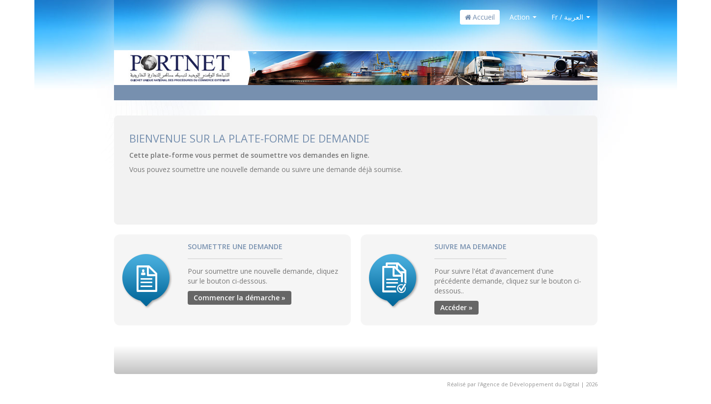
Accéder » (456, 307)
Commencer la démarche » (239, 297)
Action (523, 17)
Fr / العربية (570, 17)
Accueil (480, 17)
